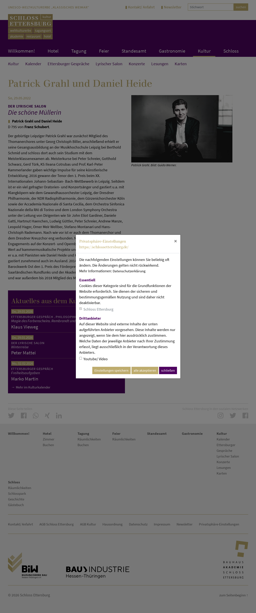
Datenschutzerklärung (130, 271)
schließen (168, 370)
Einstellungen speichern (111, 370)
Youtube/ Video (95, 358)
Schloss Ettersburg (98, 309)
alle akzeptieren (145, 370)
